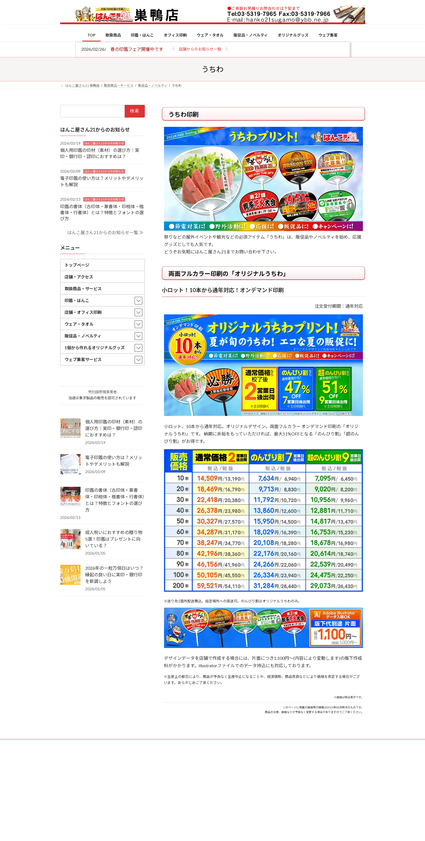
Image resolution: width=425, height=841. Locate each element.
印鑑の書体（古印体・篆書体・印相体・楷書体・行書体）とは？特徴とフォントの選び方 (102, 212)
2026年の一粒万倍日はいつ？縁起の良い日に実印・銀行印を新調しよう (114, 574)
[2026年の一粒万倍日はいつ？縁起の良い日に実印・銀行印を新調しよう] (70, 575)
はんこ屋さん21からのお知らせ (104, 143)
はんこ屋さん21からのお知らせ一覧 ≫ (105, 232)
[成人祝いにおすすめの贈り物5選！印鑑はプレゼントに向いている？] (70, 539)
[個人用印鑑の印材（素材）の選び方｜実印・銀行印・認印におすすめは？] (70, 429)
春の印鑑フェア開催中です (136, 49)
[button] (200, 48)
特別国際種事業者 (102, 392)
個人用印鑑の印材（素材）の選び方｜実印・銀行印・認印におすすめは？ (113, 428)
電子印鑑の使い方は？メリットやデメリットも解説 (113, 460)
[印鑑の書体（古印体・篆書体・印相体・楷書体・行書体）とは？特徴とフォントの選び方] (70, 497)
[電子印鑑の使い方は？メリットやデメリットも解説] (70, 464)
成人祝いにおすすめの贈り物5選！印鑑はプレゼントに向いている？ (113, 539)
